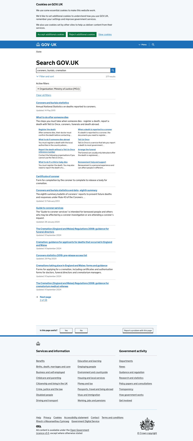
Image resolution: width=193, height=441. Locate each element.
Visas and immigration (89, 394)
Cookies (57, 417)
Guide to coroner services (49, 208)
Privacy (47, 417)
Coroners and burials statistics (52, 102)
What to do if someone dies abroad (54, 139)
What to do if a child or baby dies (53, 162)
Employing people (87, 366)
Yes (69, 330)
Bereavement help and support (92, 162)
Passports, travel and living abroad (95, 389)
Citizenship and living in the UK (52, 383)
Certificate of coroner (47, 176)
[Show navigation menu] (142, 44)
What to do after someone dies (52, 117)
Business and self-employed (50, 372)
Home (38, 51)
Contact (95, 417)
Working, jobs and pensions (92, 400)
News (122, 366)
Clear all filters (43, 95)
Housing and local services (91, 377)
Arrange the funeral (87, 149)
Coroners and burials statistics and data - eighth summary (66, 190)
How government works (131, 394)
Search (112, 70)
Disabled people (44, 394)
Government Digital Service (85, 421)
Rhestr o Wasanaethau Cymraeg (52, 421)
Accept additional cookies (51, 34)
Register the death (47, 129)
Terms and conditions (112, 417)
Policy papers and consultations (135, 383)
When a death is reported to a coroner (95, 129)
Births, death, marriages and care (53, 366)
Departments (126, 360)
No (84, 330)
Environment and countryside (93, 372)
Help (38, 417)
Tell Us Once (83, 139)
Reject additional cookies (82, 34)
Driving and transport (47, 400)
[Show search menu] (153, 44)
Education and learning (89, 360)
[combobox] (73, 70)
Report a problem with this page (138, 330)
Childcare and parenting (48, 377)
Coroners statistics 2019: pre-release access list (61, 255)
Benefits (40, 360)
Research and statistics (131, 377)
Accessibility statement (76, 417)
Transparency (126, 389)
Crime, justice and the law (49, 389)
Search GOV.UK (65, 63)
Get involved (125, 400)
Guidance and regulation (131, 372)
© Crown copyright (147, 433)
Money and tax (85, 383)
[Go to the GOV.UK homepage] (46, 44)
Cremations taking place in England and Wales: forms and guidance (71, 265)
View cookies (105, 34)
